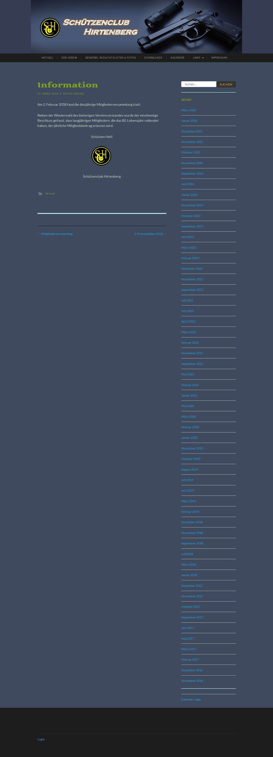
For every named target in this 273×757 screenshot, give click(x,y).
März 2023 (188, 247)
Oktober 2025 (190, 152)
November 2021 (192, 353)
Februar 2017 (190, 659)
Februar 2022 (190, 342)
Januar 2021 (189, 395)
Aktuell (47, 57)
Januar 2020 (189, 437)
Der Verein (69, 57)
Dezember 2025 (192, 131)
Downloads (153, 57)
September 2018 (192, 543)
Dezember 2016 (192, 670)
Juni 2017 (187, 628)
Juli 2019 (187, 480)
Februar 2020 (190, 427)
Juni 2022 (187, 311)
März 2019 (188, 501)
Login (41, 739)
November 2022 (192, 279)
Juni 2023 (187, 237)
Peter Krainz (73, 93)
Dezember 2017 (192, 585)
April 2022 (188, 321)
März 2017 (188, 649)
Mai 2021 (187, 374)
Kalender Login (191, 699)
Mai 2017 (187, 638)
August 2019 (189, 469)
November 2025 (192, 141)
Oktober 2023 (190, 216)
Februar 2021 (190, 385)
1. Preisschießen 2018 (150, 233)
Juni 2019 (187, 490)
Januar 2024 (189, 194)
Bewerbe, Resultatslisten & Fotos (111, 57)
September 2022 (192, 289)
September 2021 (192, 363)
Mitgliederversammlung (55, 233)
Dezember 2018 (192, 522)
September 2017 (192, 617)
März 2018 (188, 564)
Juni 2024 (187, 184)
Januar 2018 (189, 575)
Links (197, 57)
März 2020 (188, 416)
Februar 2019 (190, 511)
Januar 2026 (189, 120)
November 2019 (192, 448)
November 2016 (192, 680)
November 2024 (192, 163)
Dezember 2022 (192, 268)
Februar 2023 (190, 258)
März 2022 (188, 332)
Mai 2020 (187, 406)
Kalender (177, 57)
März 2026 (188, 110)
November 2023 (192, 205)
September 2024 (192, 173)
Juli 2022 (187, 300)
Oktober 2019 (190, 458)
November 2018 (192, 532)
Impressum (219, 57)
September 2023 (192, 226)
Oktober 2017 (190, 606)
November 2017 (192, 596)
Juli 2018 (187, 554)
